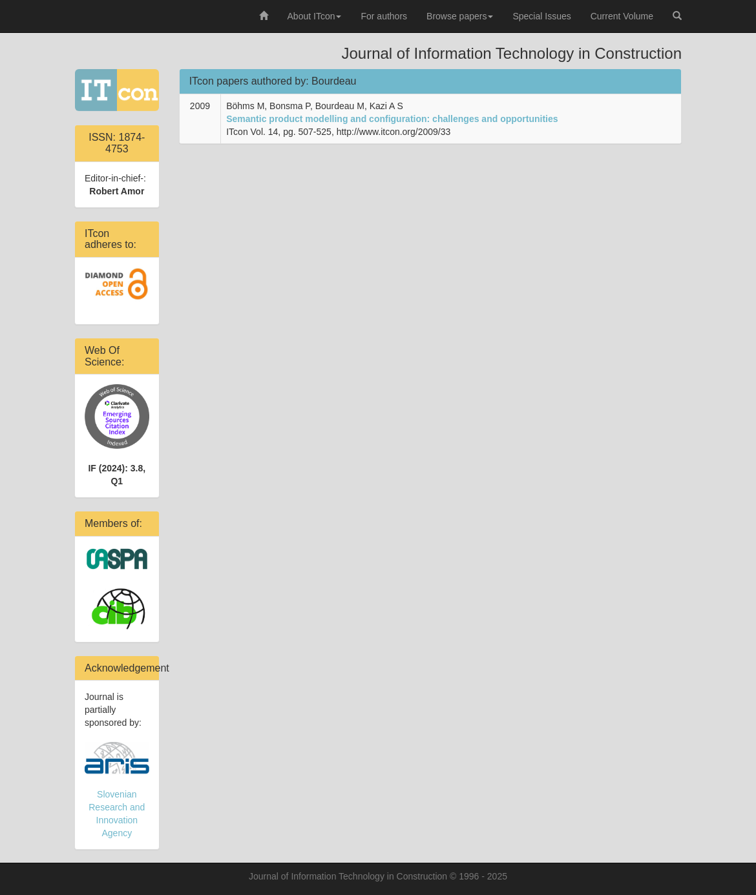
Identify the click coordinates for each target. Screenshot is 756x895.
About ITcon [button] (315, 16)
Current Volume (622, 16)
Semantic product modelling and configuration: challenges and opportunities (392, 119)
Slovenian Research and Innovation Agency (117, 790)
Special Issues (541, 16)
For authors (384, 16)
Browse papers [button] (459, 16)
